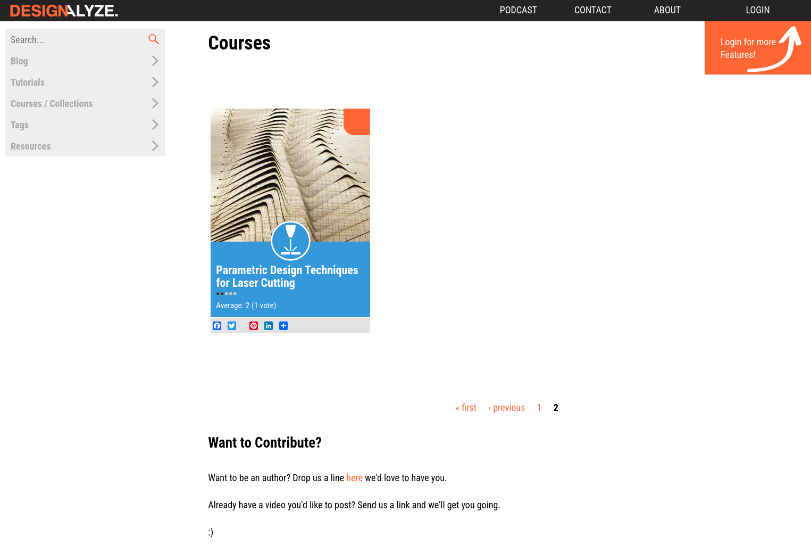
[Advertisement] (507, 81)
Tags (20, 124)
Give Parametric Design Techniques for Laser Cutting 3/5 (226, 294)
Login (758, 9)
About (667, 9)
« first (466, 407)
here (354, 477)
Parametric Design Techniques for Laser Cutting (287, 276)
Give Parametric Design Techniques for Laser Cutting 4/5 (231, 294)
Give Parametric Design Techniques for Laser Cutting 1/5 (218, 294)
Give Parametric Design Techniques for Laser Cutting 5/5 (235, 294)
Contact (593, 9)
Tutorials (28, 82)
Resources (31, 146)
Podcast (518, 9)
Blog (19, 61)
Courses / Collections (52, 103)
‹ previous (506, 407)
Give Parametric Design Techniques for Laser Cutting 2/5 (222, 294)
